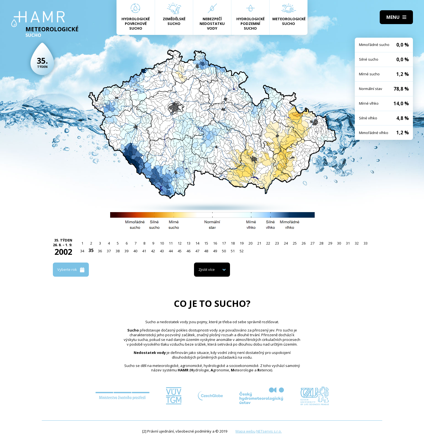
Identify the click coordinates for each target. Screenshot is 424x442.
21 (259, 243)
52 (242, 250)
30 (339, 243)
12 (180, 243)
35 (91, 250)
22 (268, 243)
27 (312, 243)
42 (153, 250)
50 (224, 250)
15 (206, 243)
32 (357, 243)
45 (180, 250)
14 (197, 243)
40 (135, 250)
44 (171, 250)
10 (162, 243)
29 (330, 243)
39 (126, 250)
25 (295, 243)
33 (366, 243)
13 (188, 243)
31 (348, 243)
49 (215, 250)
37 (109, 250)
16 (215, 243)
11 (171, 243)
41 (144, 250)
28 (321, 243)
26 (304, 243)
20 (250, 243)
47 (197, 250)
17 (224, 243)
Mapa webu (245, 431)
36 (100, 250)
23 (277, 243)
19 (242, 243)
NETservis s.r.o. (269, 431)
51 (233, 250)
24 (286, 243)
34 (82, 250)
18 (233, 243)
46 (188, 250)
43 (162, 250)
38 (118, 250)
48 (206, 250)
